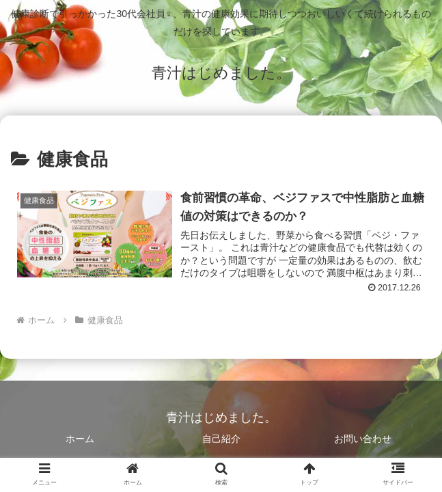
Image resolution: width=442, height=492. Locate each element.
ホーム (80, 439)
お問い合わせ (362, 439)
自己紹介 (221, 439)
